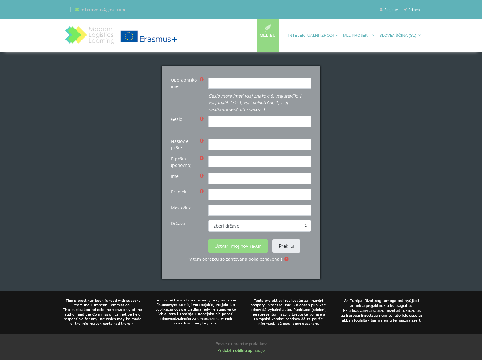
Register (391, 9)
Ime (175, 176)
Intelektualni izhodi (311, 35)
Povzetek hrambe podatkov (241, 344)
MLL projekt (356, 35)
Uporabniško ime (183, 83)
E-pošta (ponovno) (181, 162)
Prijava (414, 9)
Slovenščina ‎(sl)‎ (397, 35)
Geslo (176, 119)
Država (178, 223)
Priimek (178, 192)
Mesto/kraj (182, 208)
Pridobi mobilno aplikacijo (241, 350)
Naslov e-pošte (180, 144)
